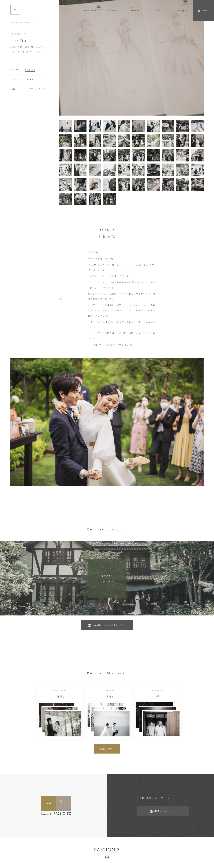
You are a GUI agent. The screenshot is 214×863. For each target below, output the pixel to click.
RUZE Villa (30, 69)
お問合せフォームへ (163, 821)
